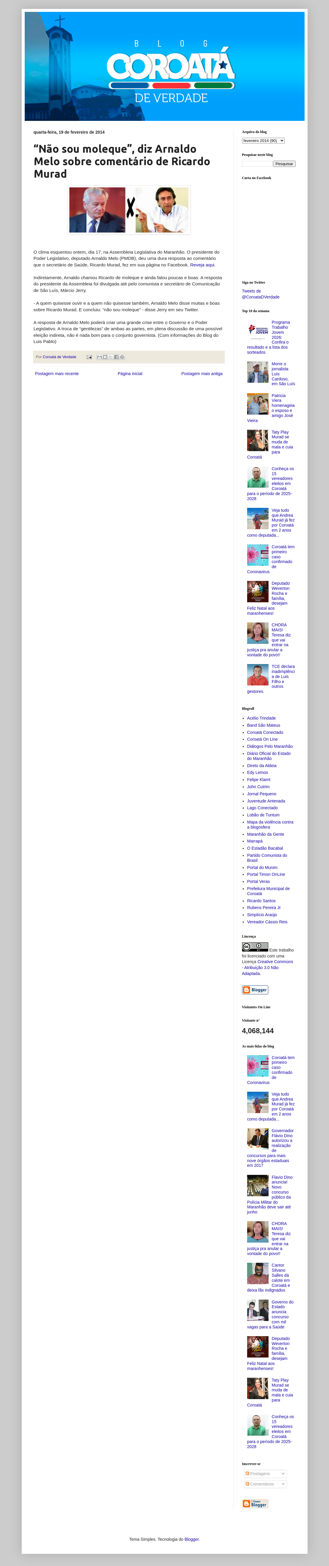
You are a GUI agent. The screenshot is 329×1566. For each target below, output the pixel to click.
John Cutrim (258, 786)
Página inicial (130, 373)
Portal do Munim (262, 867)
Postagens (258, 1473)
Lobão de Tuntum (263, 815)
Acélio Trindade (261, 718)
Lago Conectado (262, 807)
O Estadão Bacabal (265, 848)
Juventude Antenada (266, 801)
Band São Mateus (263, 725)
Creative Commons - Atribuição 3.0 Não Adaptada (267, 967)
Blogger (192, 1539)
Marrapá (255, 841)
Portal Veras (258, 881)
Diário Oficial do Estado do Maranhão (269, 756)
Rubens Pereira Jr (264, 907)
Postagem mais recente (57, 373)
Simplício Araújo (262, 914)
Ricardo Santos (261, 900)
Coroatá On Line (262, 739)
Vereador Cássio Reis (267, 921)
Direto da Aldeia (262, 765)
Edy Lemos (257, 772)
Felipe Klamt (258, 779)
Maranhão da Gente (265, 834)
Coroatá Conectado (265, 732)
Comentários (260, 1484)
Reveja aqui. (203, 264)
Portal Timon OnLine (266, 874)
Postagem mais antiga (202, 373)
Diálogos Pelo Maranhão (270, 746)
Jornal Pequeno (261, 793)
